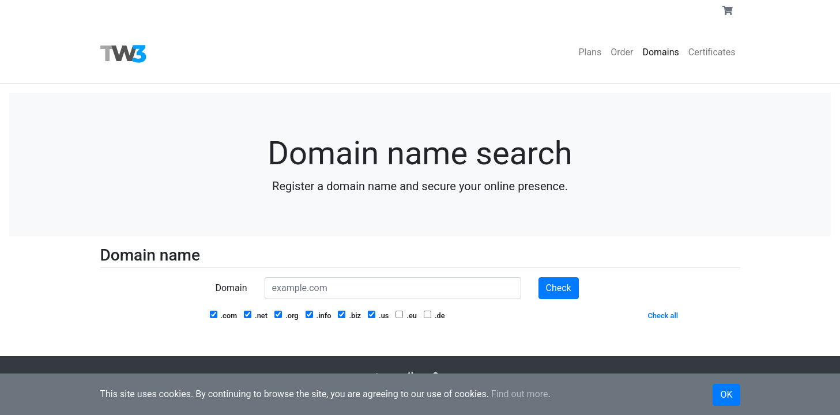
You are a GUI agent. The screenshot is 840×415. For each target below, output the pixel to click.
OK (726, 394)
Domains (660, 52)
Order (622, 52)
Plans (589, 52)
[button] (727, 11)
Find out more (519, 393)
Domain (231, 287)
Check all (663, 315)
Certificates (712, 52)
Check (558, 287)
